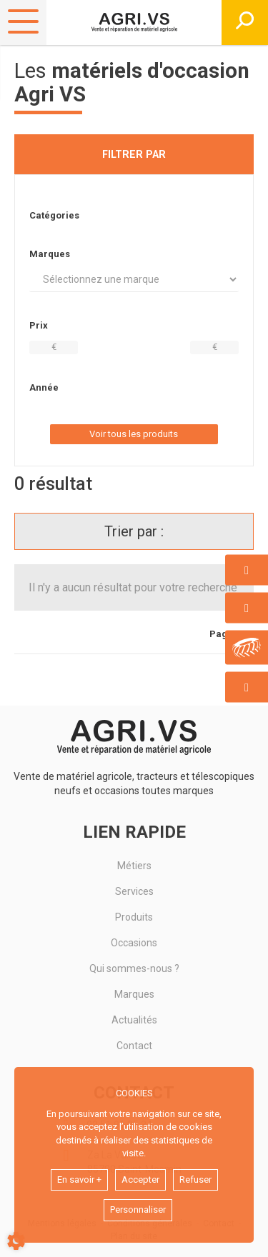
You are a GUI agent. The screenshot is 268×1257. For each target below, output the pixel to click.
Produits (134, 917)
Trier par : (134, 531)
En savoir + (79, 1179)
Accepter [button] (140, 1179)
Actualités (134, 1020)
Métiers (134, 865)
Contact (134, 1045)
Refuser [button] (195, 1179)
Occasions (134, 942)
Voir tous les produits (133, 434)
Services (134, 891)
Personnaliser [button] (138, 1209)
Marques (134, 994)
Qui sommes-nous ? (134, 968)
